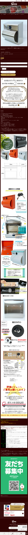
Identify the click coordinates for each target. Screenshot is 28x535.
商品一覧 (5, 14)
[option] (14, 33)
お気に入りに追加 (8, 74)
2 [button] (13, 47)
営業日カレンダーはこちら (4, 495)
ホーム (1, 14)
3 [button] (14, 47)
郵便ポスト (2, 59)
